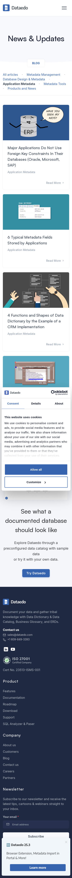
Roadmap (10, 704)
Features (9, 691)
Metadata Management (44, 75)
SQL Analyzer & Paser (19, 724)
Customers (11, 752)
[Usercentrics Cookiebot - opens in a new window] (51, 392)
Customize (36, 482)
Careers (8, 771)
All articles (10, 75)
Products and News (22, 88)
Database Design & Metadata (24, 79)
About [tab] (59, 403)
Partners (9, 778)
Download (10, 711)
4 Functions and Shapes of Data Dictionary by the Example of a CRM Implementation (35, 321)
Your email (11, 816)
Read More (55, 183)
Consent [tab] (13, 403)
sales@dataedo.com (17, 634)
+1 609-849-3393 (16, 639)
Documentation (14, 698)
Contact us (11, 765)
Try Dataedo (36, 573)
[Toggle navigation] (62, 8)
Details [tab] (36, 403)
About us (9, 745)
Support (8, 717)
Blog (6, 758)
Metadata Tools (55, 84)
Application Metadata (19, 84)
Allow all (36, 469)
